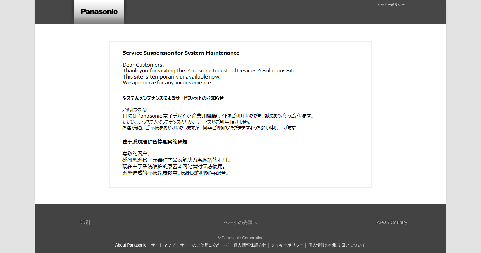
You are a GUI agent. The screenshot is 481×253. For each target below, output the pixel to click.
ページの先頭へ (240, 222)
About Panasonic (130, 245)
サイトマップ (163, 245)
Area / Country (392, 222)
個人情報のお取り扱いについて (337, 245)
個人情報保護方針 (250, 245)
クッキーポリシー (391, 5)
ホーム (98, 12)
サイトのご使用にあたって (204, 245)
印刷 (85, 222)
